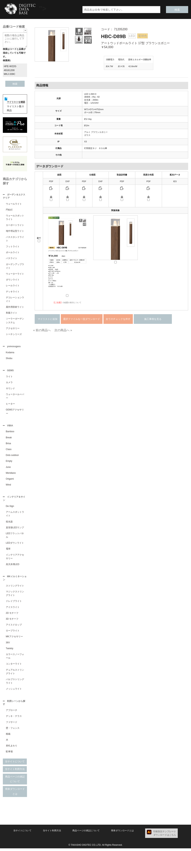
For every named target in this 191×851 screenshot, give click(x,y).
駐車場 (9, 754)
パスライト (11, 258)
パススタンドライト (15, 239)
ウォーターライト (15, 274)
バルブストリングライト (15, 683)
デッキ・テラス (14, 718)
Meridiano (11, 474)
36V (8, 645)
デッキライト (13, 292)
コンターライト (14, 666)
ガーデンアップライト (15, 266)
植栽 (8, 736)
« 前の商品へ (42, 330)
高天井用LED (12, 566)
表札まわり (11, 748)
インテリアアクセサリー (15, 558)
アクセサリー (13, 328)
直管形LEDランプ (15, 529)
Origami (10, 480)
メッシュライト (14, 691)
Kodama (10, 353)
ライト (9, 377)
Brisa (8, 445)
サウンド (10, 389)
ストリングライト (15, 588)
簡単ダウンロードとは (15, 794)
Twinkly (9, 650)
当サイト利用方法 (15, 771)
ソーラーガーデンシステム (15, 321)
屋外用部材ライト (15, 307)
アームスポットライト (15, 516)
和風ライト (11, 313)
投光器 (9, 523)
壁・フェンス (13, 730)
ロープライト (13, 633)
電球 (8, 550)
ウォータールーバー (15, 397)
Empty (9, 462)
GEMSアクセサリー (15, 412)
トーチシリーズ (14, 334)
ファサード (11, 724)
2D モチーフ (12, 615)
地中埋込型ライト (15, 231)
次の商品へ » (63, 330)
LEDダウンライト (15, 544)
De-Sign (10, 508)
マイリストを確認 (16, 102)
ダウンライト (13, 280)
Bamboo (10, 433)
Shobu (9, 359)
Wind (8, 486)
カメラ (9, 383)
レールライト (13, 286)
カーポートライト (15, 225)
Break (9, 439)
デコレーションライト (15, 300)
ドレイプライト (14, 603)
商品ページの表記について (15, 782)
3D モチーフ (12, 621)
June (8, 468)
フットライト (13, 247)
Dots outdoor (12, 456)
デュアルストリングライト (15, 674)
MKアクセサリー (14, 638)
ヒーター (10, 405)
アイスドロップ (14, 627)
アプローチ (11, 713)
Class (9, 450)
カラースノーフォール (15, 658)
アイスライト (13, 609)
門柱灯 (9, 210)
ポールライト (13, 252)
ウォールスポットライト (15, 218)
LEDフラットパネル (15, 537)
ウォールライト (14, 204)
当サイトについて (15, 764)
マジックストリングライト (15, 596)
